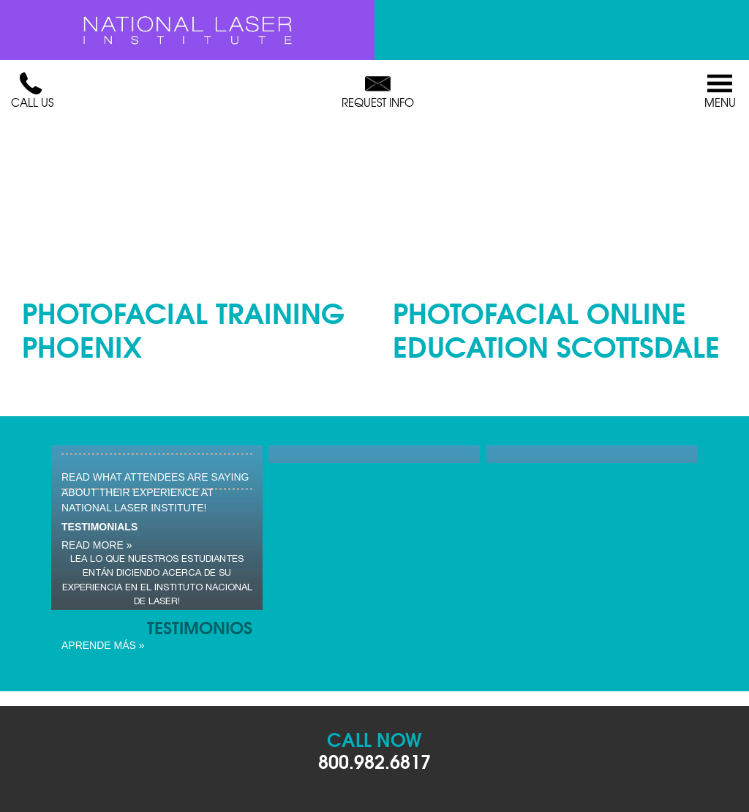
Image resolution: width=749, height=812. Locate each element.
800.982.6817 (374, 760)
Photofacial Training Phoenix (183, 328)
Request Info (378, 91)
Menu (719, 91)
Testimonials (99, 527)
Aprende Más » (103, 645)
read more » (96, 545)
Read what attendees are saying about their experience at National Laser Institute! (155, 492)
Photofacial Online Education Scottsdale (556, 328)
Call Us (32, 91)
